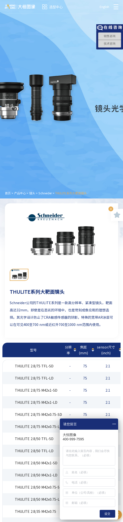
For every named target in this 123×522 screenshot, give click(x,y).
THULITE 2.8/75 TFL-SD (34, 366)
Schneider (45, 193)
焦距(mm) (83, 350)
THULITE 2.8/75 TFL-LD (34, 378)
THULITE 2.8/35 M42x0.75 (35, 511)
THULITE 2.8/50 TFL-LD (34, 450)
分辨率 (68, 350)
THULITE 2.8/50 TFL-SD (34, 438)
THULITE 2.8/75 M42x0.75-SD (38, 414)
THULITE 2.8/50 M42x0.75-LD (38, 499)
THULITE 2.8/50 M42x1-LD (36, 475)
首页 (8, 193)
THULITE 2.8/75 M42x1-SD (36, 390)
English (104, 7)
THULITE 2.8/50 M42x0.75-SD (38, 487)
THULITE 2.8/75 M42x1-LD (36, 402)
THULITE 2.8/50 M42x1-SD (36, 462)
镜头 (32, 193)
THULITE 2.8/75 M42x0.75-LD (38, 426)
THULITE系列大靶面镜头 (71, 193)
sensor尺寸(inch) (106, 350)
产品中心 (20, 193)
